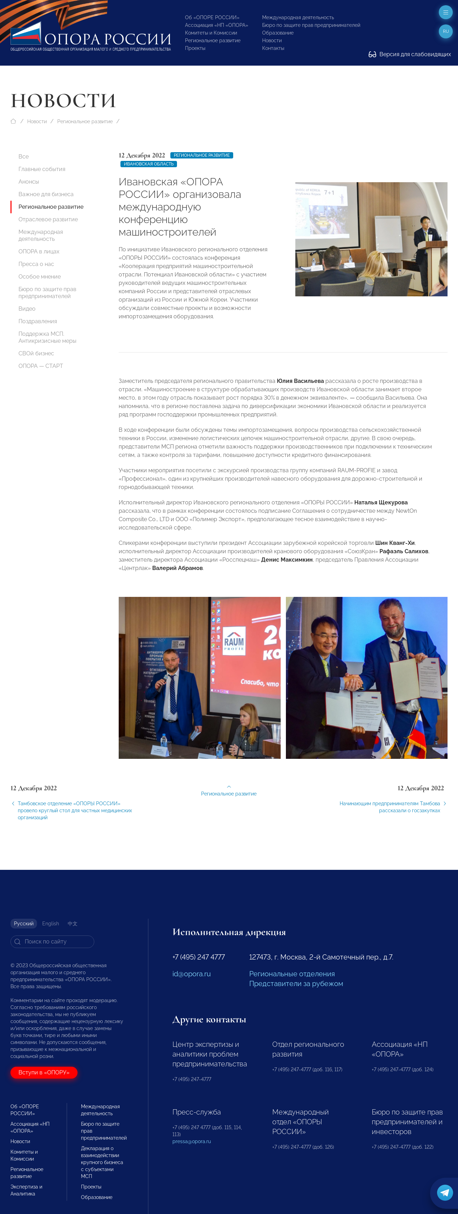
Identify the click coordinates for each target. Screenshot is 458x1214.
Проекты (195, 48)
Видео (27, 308)
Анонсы (29, 181)
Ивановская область (148, 164)
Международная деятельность (298, 17)
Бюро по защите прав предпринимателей (311, 25)
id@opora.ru (191, 974)
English (50, 923)
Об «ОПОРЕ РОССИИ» (212, 17)
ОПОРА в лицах (39, 251)
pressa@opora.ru (191, 1141)
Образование (278, 33)
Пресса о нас (36, 264)
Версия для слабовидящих (410, 54)
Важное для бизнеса (46, 194)
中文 (72, 923)
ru (446, 31)
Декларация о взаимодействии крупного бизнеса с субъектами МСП (102, 1162)
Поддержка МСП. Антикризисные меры (47, 337)
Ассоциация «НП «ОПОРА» (216, 25)
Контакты (273, 48)
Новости (272, 40)
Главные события (42, 169)
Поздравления (38, 321)
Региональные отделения (292, 974)
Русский (24, 923)
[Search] (52, 941)
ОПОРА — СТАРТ (41, 366)
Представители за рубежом (296, 983)
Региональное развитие (213, 40)
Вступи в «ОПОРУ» (44, 1072)
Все (24, 156)
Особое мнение (40, 276)
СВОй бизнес (36, 353)
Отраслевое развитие (48, 219)
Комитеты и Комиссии (211, 33)
